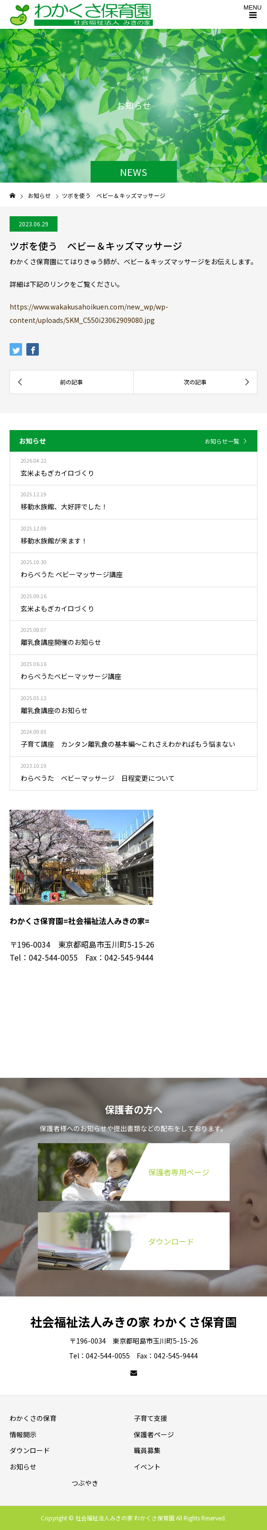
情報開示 (23, 1434)
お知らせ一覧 (222, 441)
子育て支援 (150, 1418)
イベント (147, 1466)
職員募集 (147, 1450)
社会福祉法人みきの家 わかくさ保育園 (133, 1321)
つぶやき (84, 1483)
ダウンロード (30, 1450)
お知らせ (23, 1466)
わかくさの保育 (33, 1418)
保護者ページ (154, 1434)
